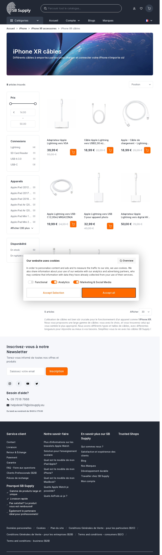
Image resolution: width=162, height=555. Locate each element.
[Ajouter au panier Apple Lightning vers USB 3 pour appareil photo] (110, 226)
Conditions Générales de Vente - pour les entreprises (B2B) (40, 534)
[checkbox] (37, 282)
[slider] (10, 103)
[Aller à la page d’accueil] (11, 28)
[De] (23, 112)
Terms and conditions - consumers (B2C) (101, 534)
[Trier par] (141, 84)
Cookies (41, 528)
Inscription (57, 371)
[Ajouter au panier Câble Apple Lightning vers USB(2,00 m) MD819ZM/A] (110, 150)
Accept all (109, 292)
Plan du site (57, 528)
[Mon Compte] (73, 20)
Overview (126, 260)
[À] (23, 123)
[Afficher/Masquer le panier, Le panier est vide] (149, 8)
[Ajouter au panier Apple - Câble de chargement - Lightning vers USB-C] (147, 150)
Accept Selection (53, 292)
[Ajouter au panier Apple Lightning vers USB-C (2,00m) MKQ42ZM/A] (73, 224)
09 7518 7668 (20, 399)
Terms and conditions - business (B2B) (28, 540)
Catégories (24, 20)
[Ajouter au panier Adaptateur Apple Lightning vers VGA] (73, 152)
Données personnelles (19, 528)
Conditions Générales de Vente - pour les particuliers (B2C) (102, 528)
